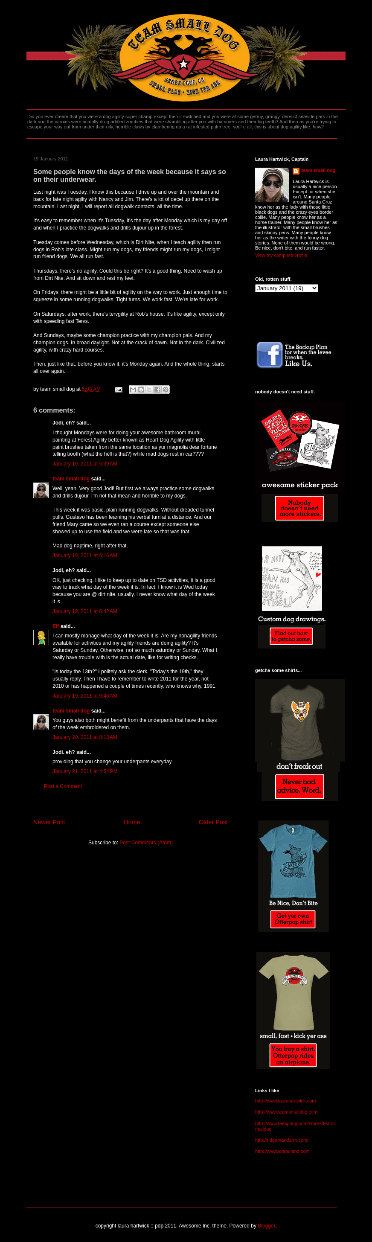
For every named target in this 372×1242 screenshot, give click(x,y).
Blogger (266, 1226)
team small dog (71, 479)
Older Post (213, 822)
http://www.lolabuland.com (282, 1151)
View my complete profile (281, 255)
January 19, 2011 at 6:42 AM (84, 611)
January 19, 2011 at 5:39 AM (84, 464)
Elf (55, 626)
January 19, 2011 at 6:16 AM (84, 555)
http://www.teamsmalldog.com (286, 1111)
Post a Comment (63, 786)
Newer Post (49, 822)
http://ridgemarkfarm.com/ (281, 1140)
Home (132, 822)
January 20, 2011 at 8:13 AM (84, 737)
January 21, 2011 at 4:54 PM (84, 771)
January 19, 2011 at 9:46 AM (84, 696)
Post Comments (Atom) (146, 843)
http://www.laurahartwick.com (285, 1100)
